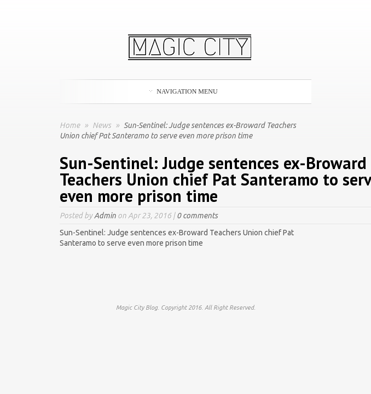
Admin (105, 215)
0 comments (197, 215)
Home (70, 125)
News (102, 125)
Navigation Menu (183, 91)
